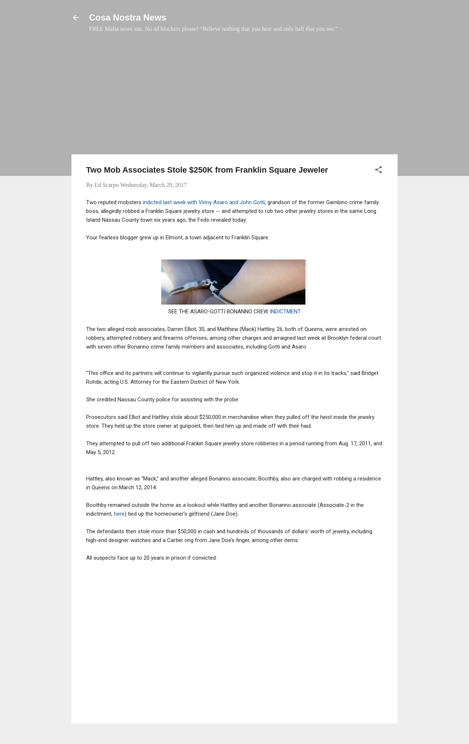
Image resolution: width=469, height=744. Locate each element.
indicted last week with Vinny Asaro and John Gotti (203, 202)
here (119, 514)
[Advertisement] (234, 97)
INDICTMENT (285, 311)
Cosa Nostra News (127, 17)
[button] (378, 171)
